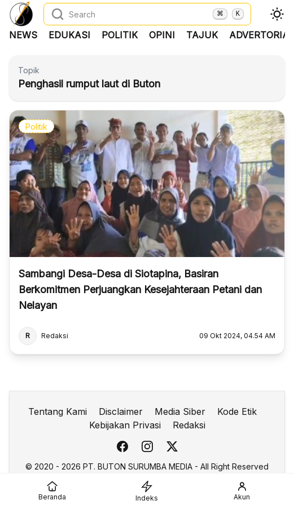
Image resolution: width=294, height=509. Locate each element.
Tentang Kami (57, 411)
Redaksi (189, 425)
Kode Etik (237, 411)
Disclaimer (121, 411)
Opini (162, 35)
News (23, 35)
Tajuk (202, 35)
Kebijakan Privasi (125, 425)
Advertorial (261, 35)
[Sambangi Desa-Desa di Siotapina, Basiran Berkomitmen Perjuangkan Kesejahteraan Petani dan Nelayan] (147, 232)
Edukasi (69, 35)
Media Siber (180, 411)
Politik (120, 35)
